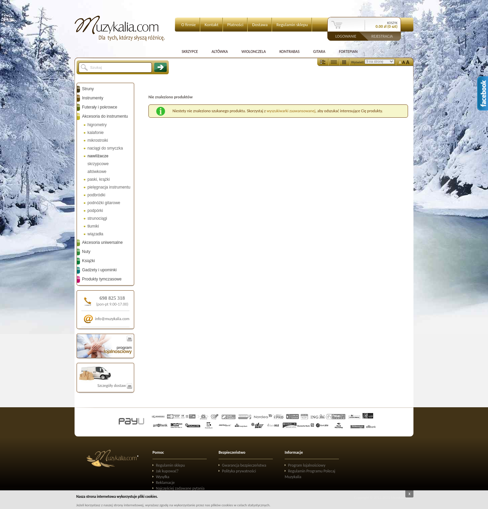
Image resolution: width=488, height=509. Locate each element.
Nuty (86, 251)
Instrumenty (92, 98)
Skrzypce (190, 51)
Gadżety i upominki (99, 270)
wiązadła (95, 234)
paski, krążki (98, 179)
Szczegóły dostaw (114, 385)
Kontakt (212, 24)
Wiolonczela (253, 51)
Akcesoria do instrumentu (105, 116)
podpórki (95, 210)
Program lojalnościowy (306, 465)
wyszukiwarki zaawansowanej (291, 111)
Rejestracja (382, 36)
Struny (88, 88)
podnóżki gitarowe (103, 202)
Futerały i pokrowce (99, 107)
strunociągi (97, 218)
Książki (88, 260)
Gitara (319, 51)
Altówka (219, 51)
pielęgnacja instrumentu (108, 187)
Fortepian (348, 51)
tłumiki (93, 226)
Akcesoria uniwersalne (102, 242)
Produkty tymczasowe (102, 279)
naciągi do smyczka (105, 148)
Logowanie (346, 36)
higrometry (97, 124)
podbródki (96, 195)
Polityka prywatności (239, 471)
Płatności (235, 24)
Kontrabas (289, 51)
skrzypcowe (98, 163)
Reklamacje (165, 482)
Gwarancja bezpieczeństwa (244, 465)
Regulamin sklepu (292, 24)
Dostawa (260, 24)
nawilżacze (97, 156)
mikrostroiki (97, 140)
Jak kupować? (167, 471)
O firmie (188, 24)
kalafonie (95, 132)
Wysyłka (162, 476)
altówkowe (96, 171)
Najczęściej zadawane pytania (180, 488)
